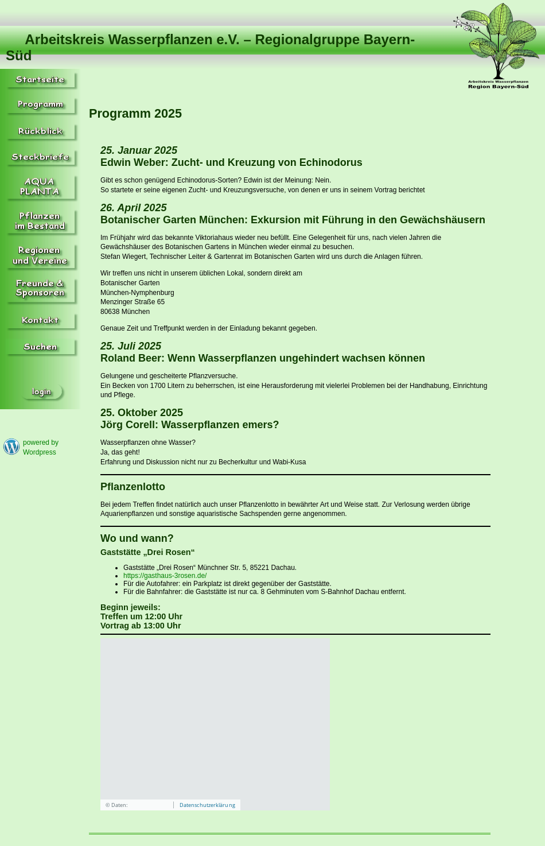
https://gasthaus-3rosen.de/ (165, 576)
